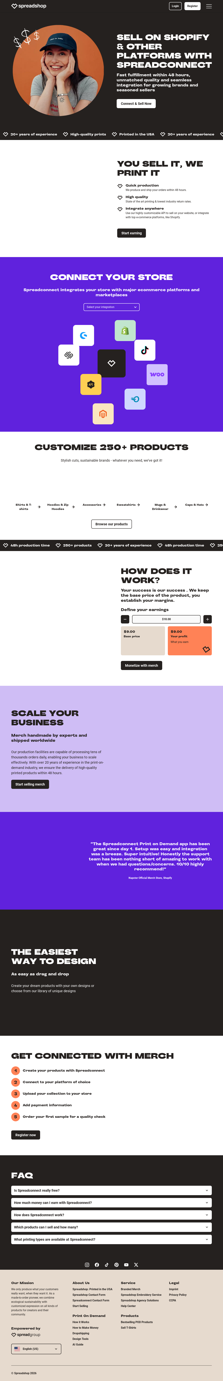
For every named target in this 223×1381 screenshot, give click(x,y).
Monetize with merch (141, 665)
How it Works (81, 1322)
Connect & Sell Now (136, 103)
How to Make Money (85, 1327)
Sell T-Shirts (128, 1327)
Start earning (131, 233)
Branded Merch (130, 1289)
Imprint (173, 1289)
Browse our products (111, 524)
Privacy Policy (178, 1294)
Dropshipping (81, 1333)
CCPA (172, 1300)
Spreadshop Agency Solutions (140, 1300)
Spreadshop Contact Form (89, 1294)
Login (175, 6)
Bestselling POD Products (137, 1322)
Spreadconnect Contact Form (91, 1300)
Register (192, 6)
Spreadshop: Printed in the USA (92, 1289)
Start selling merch (30, 784)
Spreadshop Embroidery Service (141, 1294)
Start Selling (80, 1306)
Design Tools (80, 1339)
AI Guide (78, 1344)
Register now (25, 1135)
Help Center (128, 1306)
